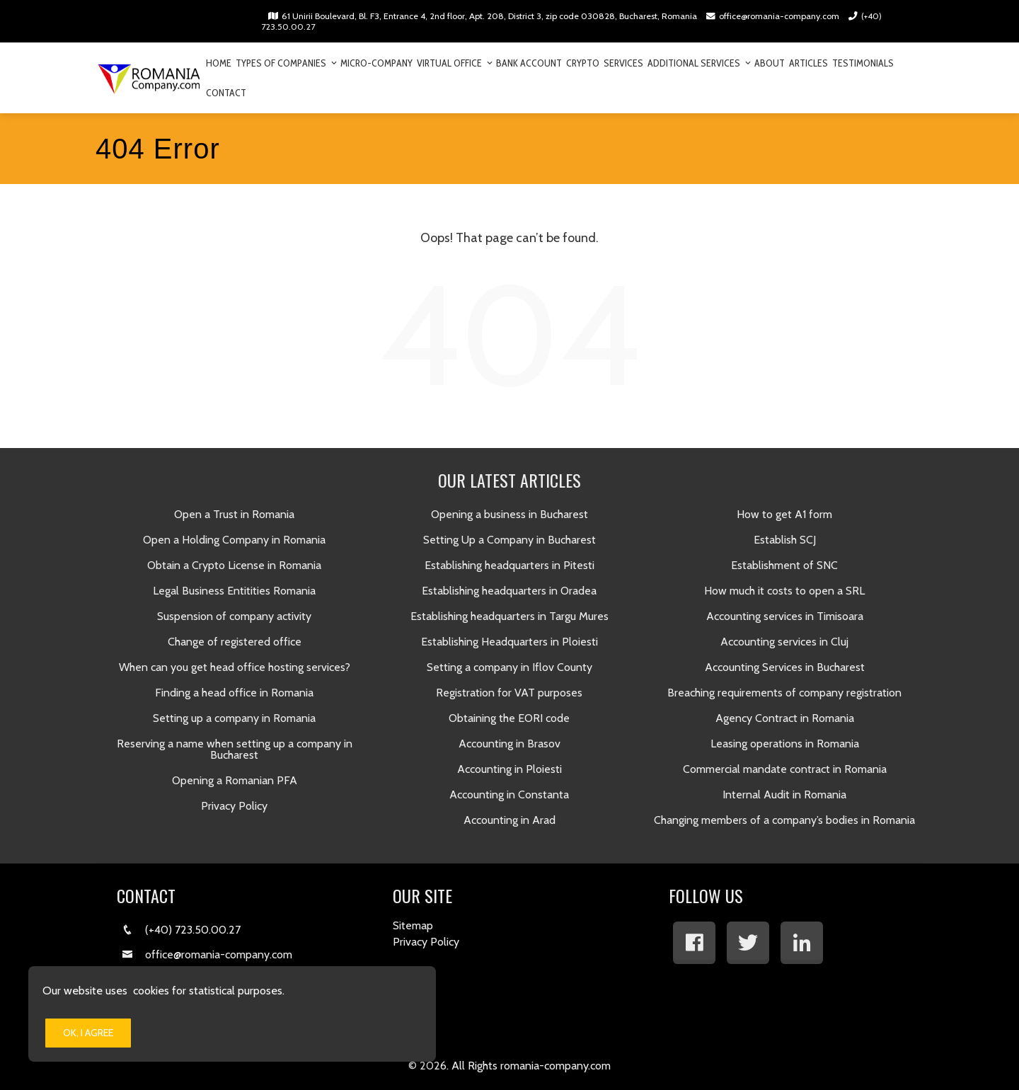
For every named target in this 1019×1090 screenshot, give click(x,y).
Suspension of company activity (234, 616)
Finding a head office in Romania (234, 692)
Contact (226, 92)
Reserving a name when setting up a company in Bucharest (234, 749)
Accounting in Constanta (509, 794)
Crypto (582, 63)
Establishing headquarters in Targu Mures (509, 616)
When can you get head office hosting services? (234, 667)
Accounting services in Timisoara (784, 616)
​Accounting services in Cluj (784, 641)
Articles (808, 63)
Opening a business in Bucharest (509, 514)
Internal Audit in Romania (784, 794)
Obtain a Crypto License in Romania (234, 565)
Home (218, 63)
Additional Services (698, 63)
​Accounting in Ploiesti (509, 769)
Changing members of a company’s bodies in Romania (784, 820)
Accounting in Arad (509, 820)
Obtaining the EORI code (509, 718)
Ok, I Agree (88, 1032)
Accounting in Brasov (509, 743)
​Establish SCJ (785, 539)
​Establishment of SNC (784, 565)
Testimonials (863, 63)
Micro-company (376, 63)
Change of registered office (234, 641)
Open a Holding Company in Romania (234, 539)
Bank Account (529, 63)
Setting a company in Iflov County (509, 667)
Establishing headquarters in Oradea (509, 590)
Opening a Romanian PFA (234, 780)
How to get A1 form (784, 514)
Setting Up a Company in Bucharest (509, 539)
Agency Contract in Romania (784, 718)
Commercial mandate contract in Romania (785, 769)
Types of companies (286, 63)
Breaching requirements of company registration (784, 692)
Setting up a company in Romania (234, 718)
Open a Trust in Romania (234, 514)
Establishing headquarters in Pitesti (509, 565)
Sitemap (413, 925)
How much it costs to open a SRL (784, 590)
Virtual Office (454, 63)
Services (623, 63)
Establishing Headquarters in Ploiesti (509, 641)
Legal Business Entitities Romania (234, 590)
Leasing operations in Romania (784, 743)
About (769, 63)
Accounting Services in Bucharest (785, 667)
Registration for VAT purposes (509, 692)
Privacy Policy (234, 806)
